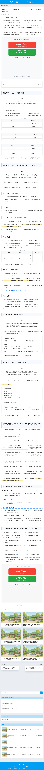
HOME (22, 764)
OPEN (39, 84)
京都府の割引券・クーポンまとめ (10, 703)
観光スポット (12, 609)
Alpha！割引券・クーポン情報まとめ (22, 2)
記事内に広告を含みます (21, 605)
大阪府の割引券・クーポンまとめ (10, 706)
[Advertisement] (22, 67)
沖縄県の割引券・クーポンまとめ (10, 711)
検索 (41, 692)
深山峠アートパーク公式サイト (23, 554)
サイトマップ (17, 766)
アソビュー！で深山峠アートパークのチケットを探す (14, 290)
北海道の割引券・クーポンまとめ (31, 557)
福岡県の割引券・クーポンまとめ (10, 708)
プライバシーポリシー (25, 766)
